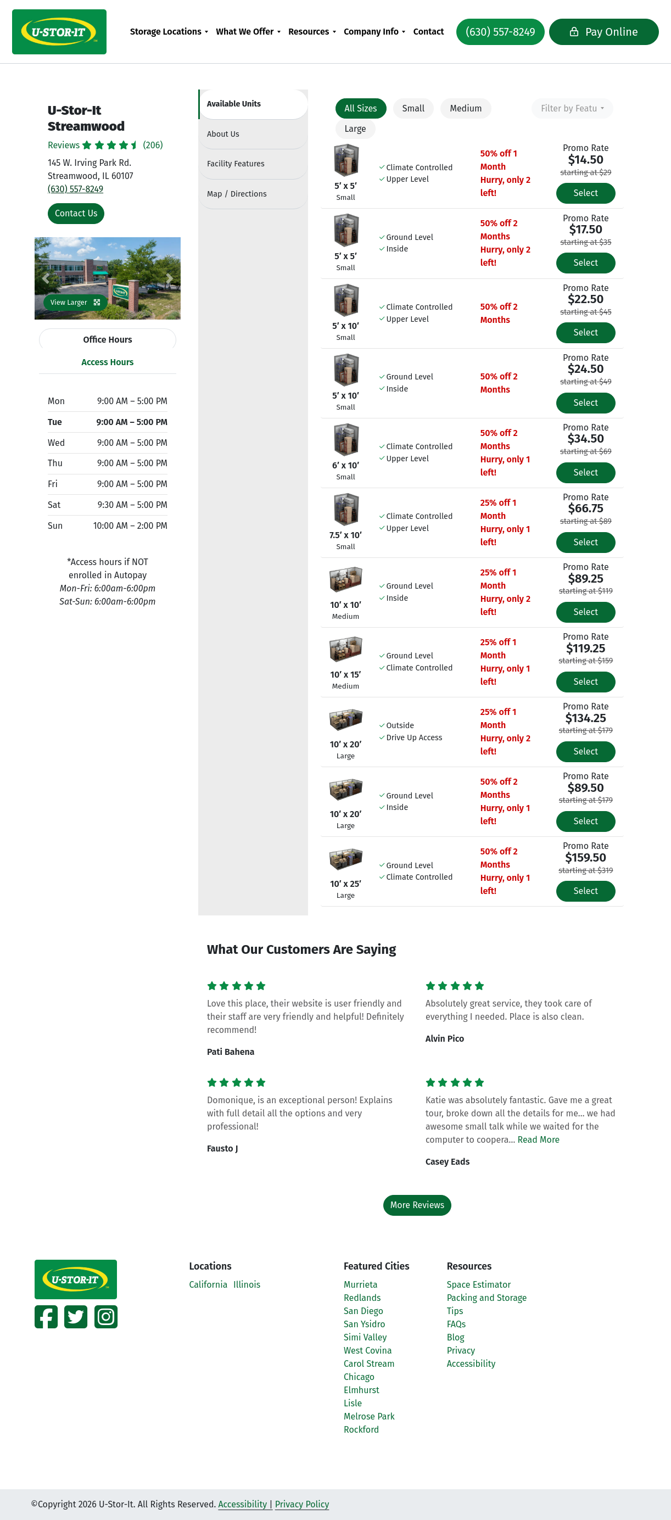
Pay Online (587, 31)
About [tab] (223, 134)
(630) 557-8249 (495, 32)
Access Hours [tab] (108, 362)
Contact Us (76, 213)
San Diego (363, 1311)
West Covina (368, 1350)
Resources (312, 31)
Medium (466, 108)
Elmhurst (361, 1390)
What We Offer (248, 31)
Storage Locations (169, 31)
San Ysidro (364, 1324)
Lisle (353, 1403)
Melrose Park (369, 1416)
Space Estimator (479, 1284)
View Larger (75, 302)
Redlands (362, 1298)
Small (413, 108)
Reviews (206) (105, 145)
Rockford (361, 1429)
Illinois (246, 1284)
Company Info (375, 31)
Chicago (359, 1377)
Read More (539, 1140)
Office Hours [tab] (107, 339)
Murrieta (361, 1284)
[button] (46, 278)
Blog (456, 1337)
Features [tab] (236, 164)
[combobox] (572, 108)
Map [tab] (237, 194)
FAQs (456, 1324)
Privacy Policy (302, 1504)
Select (586, 193)
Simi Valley (365, 1337)
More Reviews (417, 1205)
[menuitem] (173, 31)
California (208, 1284)
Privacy (461, 1350)
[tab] (253, 105)
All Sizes (361, 108)
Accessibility (471, 1364)
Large (355, 129)
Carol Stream (369, 1364)
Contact (432, 31)
